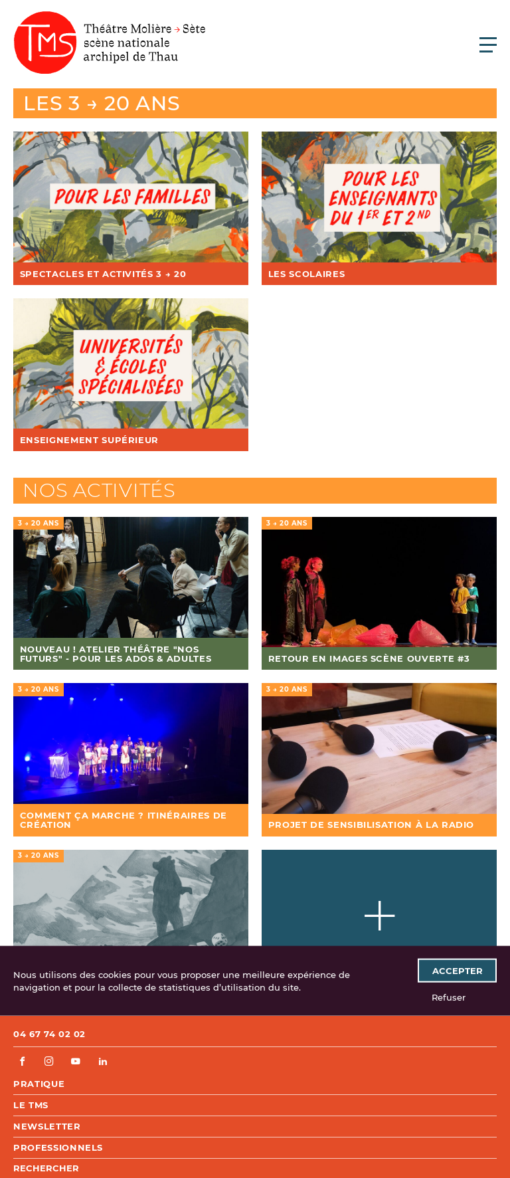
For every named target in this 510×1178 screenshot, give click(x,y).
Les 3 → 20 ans (102, 103)
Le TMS (30, 1105)
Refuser (449, 996)
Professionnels (58, 1147)
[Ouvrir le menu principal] (488, 44)
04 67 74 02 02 (49, 1034)
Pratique (38, 1083)
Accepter (457, 970)
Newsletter (47, 1126)
